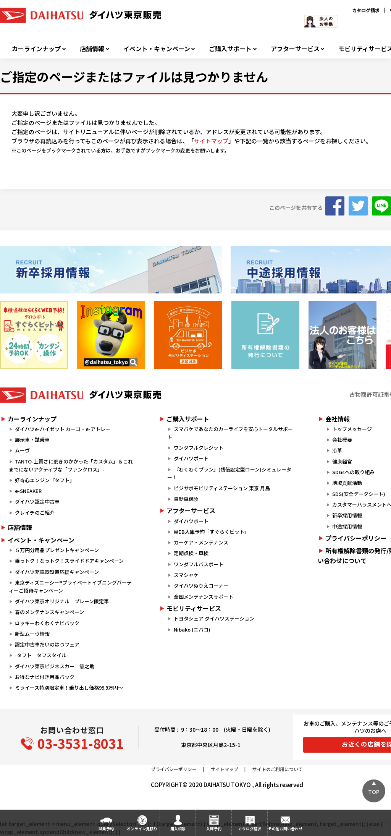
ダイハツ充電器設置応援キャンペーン (57, 571)
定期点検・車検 (191, 553)
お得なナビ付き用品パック (47, 676)
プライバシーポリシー (174, 769)
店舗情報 (92, 49)
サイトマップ (211, 141)
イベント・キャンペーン (156, 49)
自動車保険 (186, 498)
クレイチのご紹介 (35, 512)
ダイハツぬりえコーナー (201, 585)
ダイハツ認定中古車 (37, 501)
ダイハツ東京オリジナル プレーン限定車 (62, 601)
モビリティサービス (193, 608)
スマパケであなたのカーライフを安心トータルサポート (229, 433)
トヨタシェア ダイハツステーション (214, 618)
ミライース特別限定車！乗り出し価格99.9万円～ (69, 687)
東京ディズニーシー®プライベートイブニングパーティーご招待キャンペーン (70, 586)
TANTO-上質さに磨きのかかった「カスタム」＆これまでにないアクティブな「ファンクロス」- (71, 465)
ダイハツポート (191, 458)
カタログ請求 (366, 10)
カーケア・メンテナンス (201, 542)
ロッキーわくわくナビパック (47, 623)
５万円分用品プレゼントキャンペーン (57, 550)
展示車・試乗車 (32, 439)
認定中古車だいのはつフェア (47, 644)
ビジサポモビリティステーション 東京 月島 (222, 488)
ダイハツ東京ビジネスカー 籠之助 (54, 666)
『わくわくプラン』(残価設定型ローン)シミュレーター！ (229, 473)
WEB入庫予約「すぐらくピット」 (211, 531)
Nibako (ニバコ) (192, 629)
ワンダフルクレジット (198, 447)
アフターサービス (295, 49)
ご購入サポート (230, 49)
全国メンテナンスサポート (203, 596)
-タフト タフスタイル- (41, 655)
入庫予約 (213, 828)
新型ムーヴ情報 (32, 633)
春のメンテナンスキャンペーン (49, 612)
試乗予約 (106, 828)
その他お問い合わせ (285, 828)
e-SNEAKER (28, 490)
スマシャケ (186, 574)
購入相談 (178, 828)
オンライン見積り (142, 828)
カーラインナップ (36, 49)
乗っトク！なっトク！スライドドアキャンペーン (69, 560)
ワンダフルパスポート (198, 564)
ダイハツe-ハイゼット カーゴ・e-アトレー (62, 429)
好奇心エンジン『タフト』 (44, 480)
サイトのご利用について (277, 769)
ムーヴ (22, 450)
